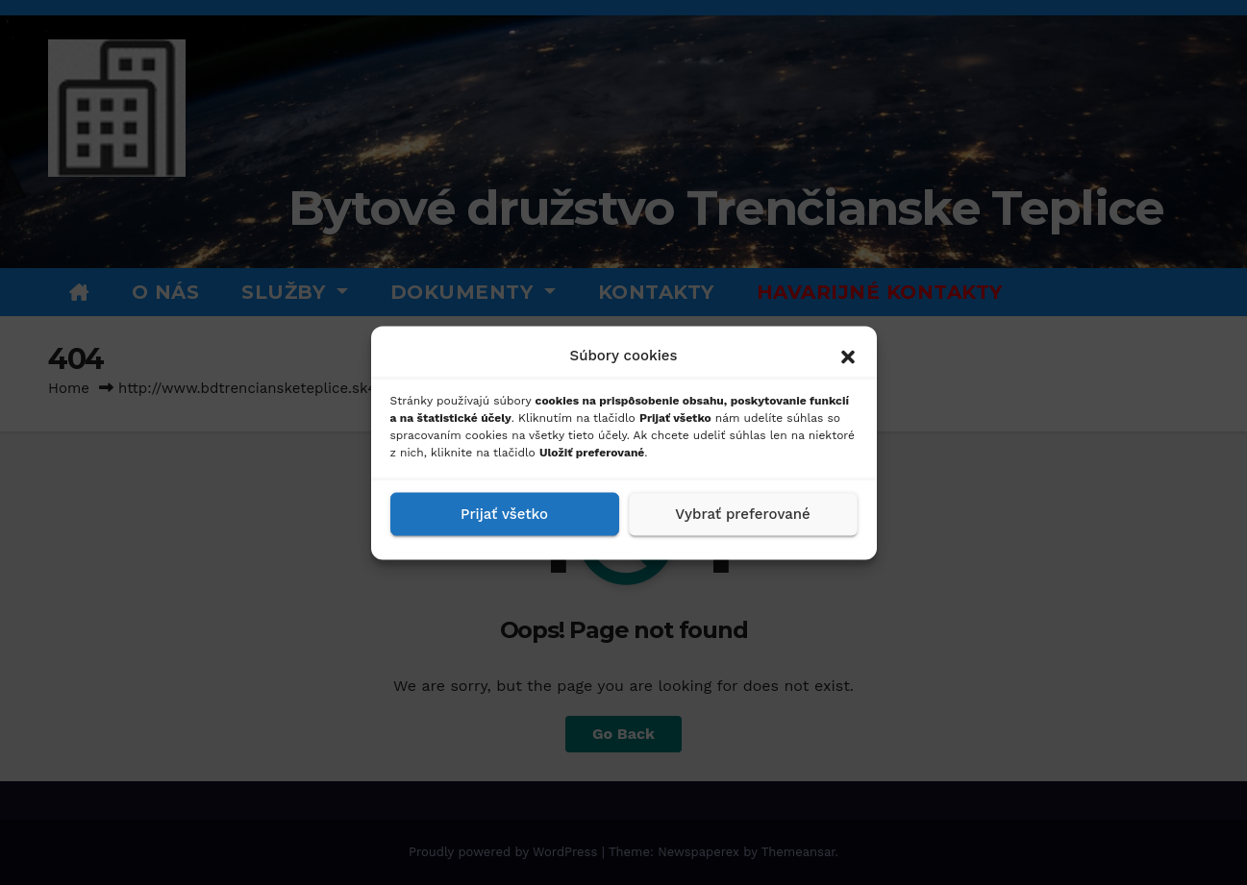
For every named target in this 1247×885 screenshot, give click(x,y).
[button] (848, 354)
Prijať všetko (504, 514)
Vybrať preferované (742, 514)
